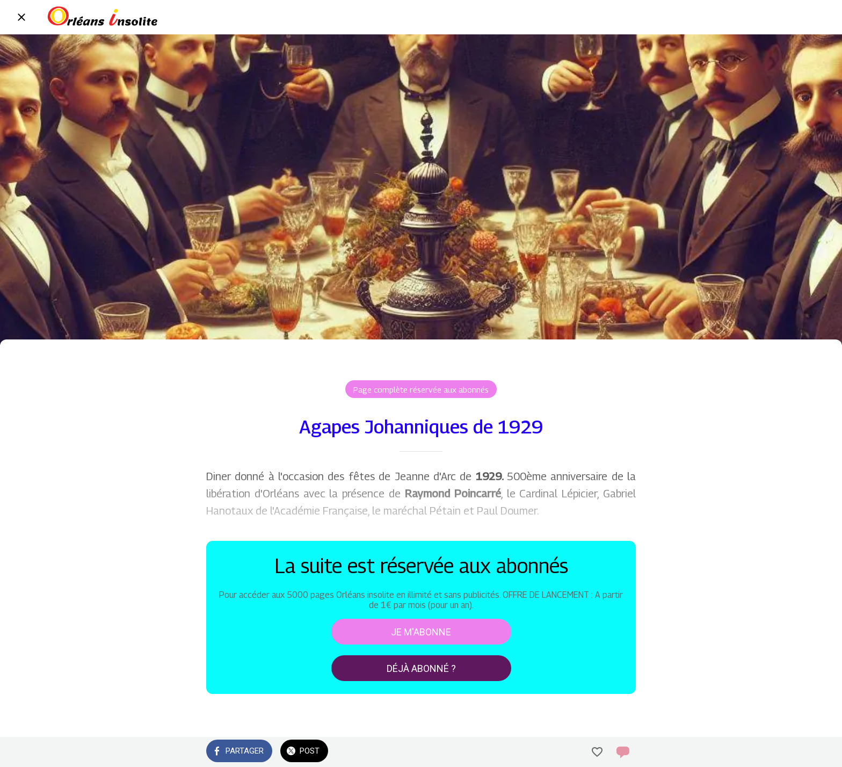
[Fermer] (21, 17)
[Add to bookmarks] (597, 752)
